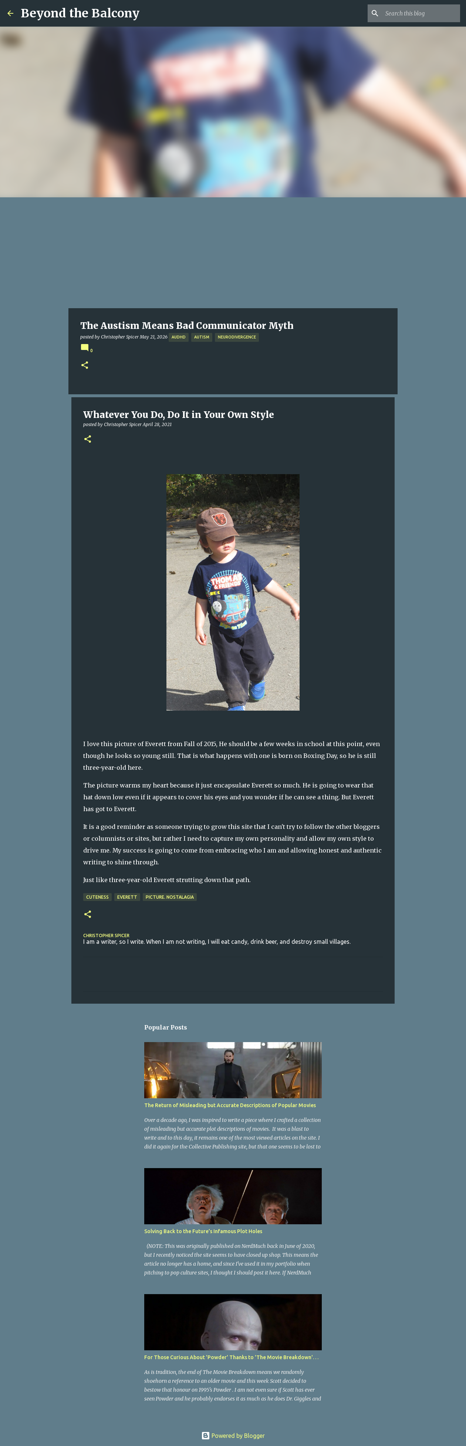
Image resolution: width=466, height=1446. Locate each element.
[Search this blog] (421, 13)
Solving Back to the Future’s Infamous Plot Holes (203, 1231)
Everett (127, 897)
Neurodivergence (237, 337)
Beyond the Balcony (80, 13)
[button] (84, 366)
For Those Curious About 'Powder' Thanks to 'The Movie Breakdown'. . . (231, 1357)
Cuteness (97, 897)
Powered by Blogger (233, 1435)
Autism (201, 337)
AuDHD (179, 337)
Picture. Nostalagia (170, 897)
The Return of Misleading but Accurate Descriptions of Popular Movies (230, 1105)
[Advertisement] (233, 252)
